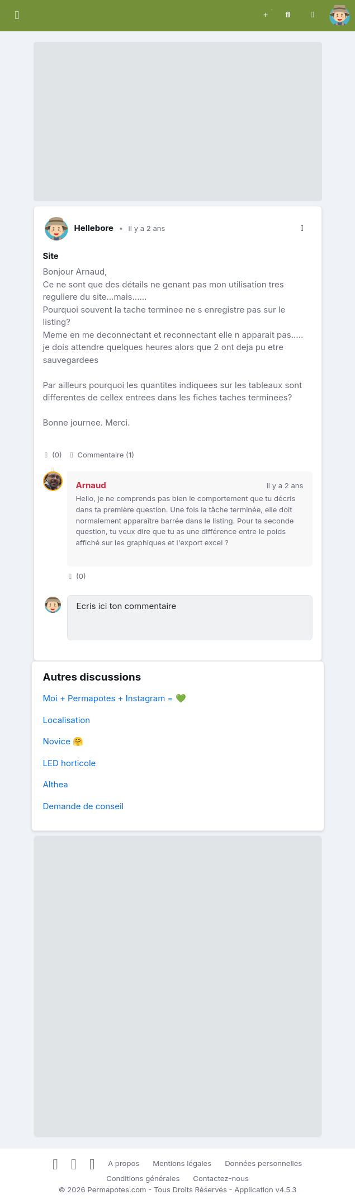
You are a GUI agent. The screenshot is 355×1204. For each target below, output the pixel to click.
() (52, 454)
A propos (123, 1163)
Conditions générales (142, 1178)
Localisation (67, 720)
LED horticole (69, 763)
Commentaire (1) (101, 454)
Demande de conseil (83, 806)
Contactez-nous (221, 1178)
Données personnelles (263, 1163)
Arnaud (91, 485)
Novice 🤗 (63, 741)
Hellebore (94, 228)
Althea (55, 784)
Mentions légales (182, 1163)
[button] (265, 14)
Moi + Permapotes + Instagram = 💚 (114, 698)
